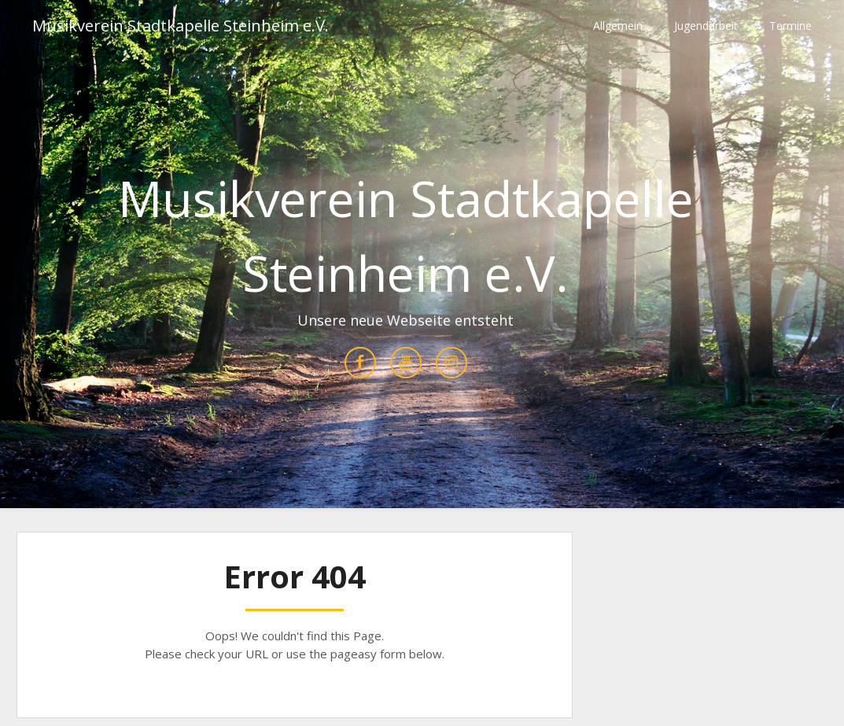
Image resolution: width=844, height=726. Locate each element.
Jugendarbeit (706, 25)
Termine (790, 25)
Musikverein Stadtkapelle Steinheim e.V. (180, 25)
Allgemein (618, 25)
